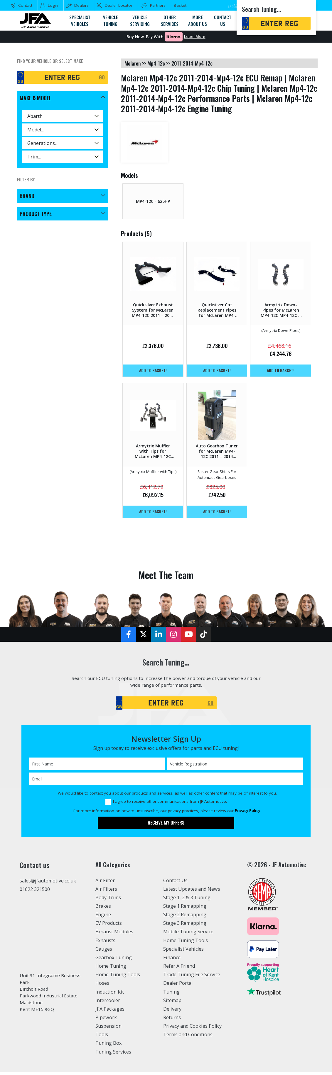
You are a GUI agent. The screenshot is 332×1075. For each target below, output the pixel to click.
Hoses (102, 986)
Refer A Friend (179, 969)
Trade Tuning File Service (191, 977)
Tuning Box (108, 1046)
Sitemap (172, 1003)
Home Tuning (110, 969)
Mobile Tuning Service (188, 935)
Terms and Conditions (188, 1037)
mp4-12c (156, 63)
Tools (101, 1037)
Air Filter (105, 883)
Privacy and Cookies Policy (192, 1029)
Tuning (171, 995)
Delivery (172, 1012)
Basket (180, 5)
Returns (172, 1020)
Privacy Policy (248, 813)
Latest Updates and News (191, 892)
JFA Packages (109, 1012)
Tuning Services (113, 1054)
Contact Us (175, 883)
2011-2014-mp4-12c (192, 63)
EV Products (108, 926)
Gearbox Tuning (113, 960)
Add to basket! (153, 370)
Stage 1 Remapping (184, 909)
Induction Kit (109, 995)
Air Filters (106, 892)
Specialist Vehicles (183, 952)
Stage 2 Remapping (184, 917)
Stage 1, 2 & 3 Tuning (186, 900)
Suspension (108, 1029)
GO (102, 77)
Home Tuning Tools (117, 977)
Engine (103, 917)
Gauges (103, 952)
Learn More (194, 36)
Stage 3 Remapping (184, 926)
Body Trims (108, 900)
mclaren (132, 63)
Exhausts (105, 943)
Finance (172, 960)
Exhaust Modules (114, 935)
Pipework (106, 1020)
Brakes (103, 909)
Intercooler (107, 1003)
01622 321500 (35, 892)
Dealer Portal (178, 986)
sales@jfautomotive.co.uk (48, 883)
